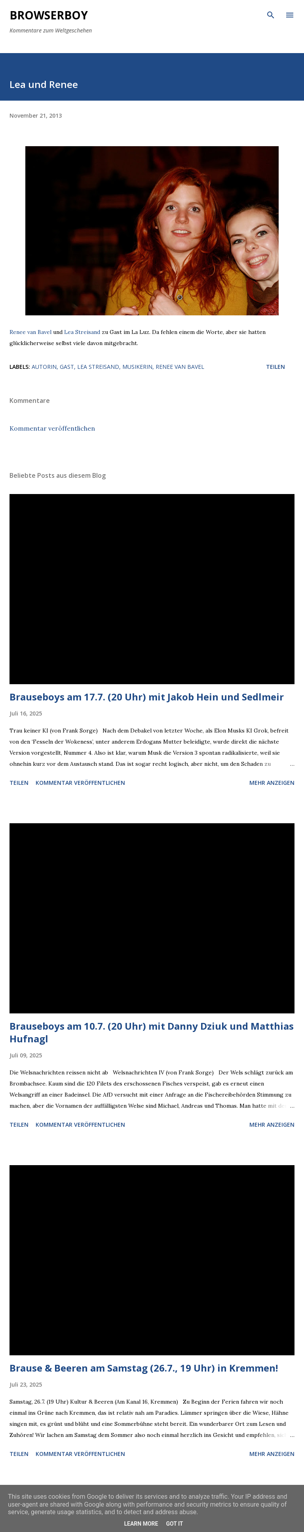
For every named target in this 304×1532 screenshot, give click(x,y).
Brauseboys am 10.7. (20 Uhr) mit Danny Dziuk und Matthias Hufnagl (152, 1032)
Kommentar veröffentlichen (52, 428)
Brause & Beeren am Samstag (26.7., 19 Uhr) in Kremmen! (144, 1367)
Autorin (44, 366)
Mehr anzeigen (271, 782)
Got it (174, 1524)
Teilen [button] (275, 366)
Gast (67, 366)
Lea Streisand (82, 332)
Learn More (141, 1524)
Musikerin (137, 366)
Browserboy (49, 15)
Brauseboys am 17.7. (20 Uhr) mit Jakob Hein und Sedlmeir (147, 696)
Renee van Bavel (30, 332)
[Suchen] (271, 14)
